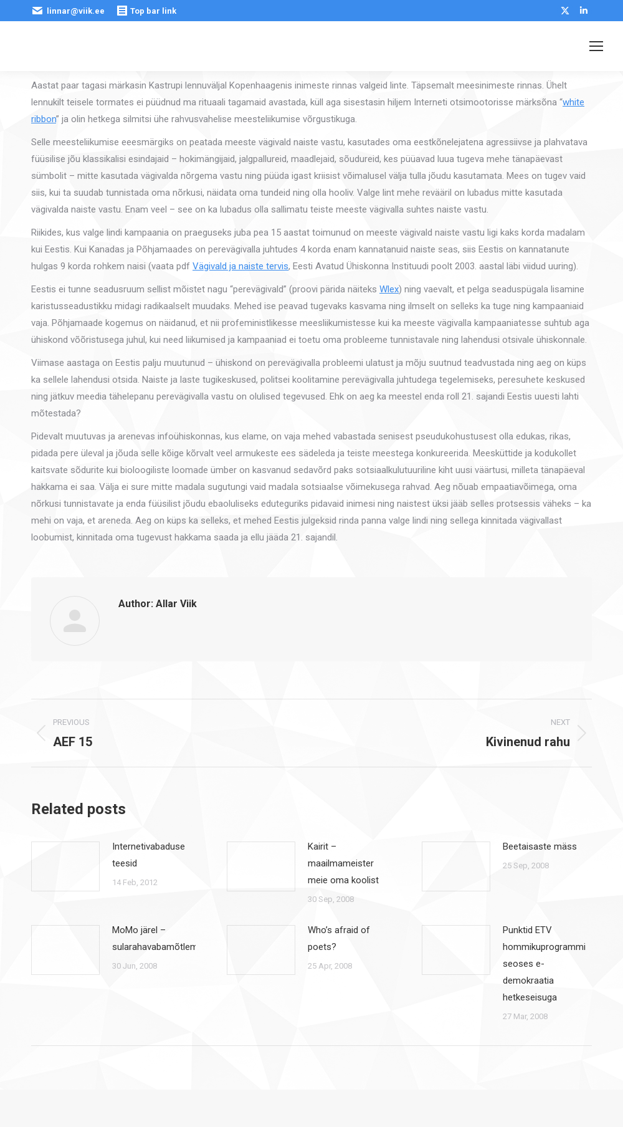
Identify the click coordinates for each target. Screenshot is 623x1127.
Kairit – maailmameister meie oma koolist (343, 863)
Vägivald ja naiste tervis (240, 266)
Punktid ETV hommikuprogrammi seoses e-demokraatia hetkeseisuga (544, 963)
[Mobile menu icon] (596, 46)
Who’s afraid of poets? (339, 938)
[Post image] (65, 866)
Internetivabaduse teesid (148, 855)
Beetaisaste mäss (540, 846)
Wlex (389, 289)
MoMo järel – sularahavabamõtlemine (161, 938)
